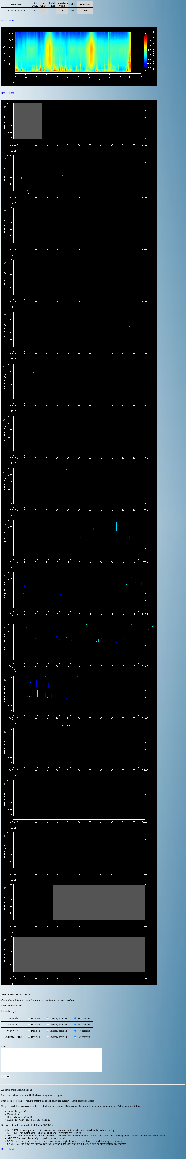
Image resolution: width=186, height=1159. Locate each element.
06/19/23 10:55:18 (16, 10)
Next (11, 20)
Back (3, 20)
